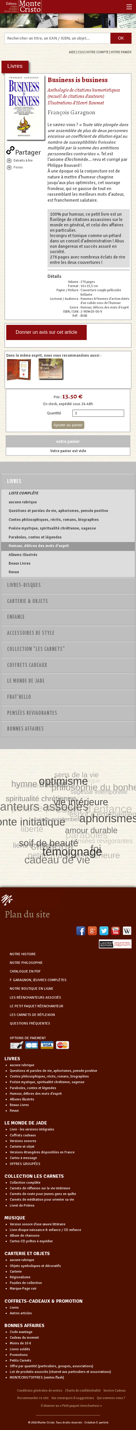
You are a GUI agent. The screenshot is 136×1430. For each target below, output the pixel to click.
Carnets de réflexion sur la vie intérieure (40, 1188)
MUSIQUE (14, 1218)
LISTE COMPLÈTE (23, 493)
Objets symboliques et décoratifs (35, 1266)
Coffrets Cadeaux (27, 665)
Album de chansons (24, 1235)
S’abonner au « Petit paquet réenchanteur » (71, 1406)
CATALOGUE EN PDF (25, 971)
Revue (14, 572)
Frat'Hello (19, 697)
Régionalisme (20, 1277)
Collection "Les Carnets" (36, 649)
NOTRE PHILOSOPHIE (26, 963)
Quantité (54, 413)
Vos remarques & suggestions (72, 1398)
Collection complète (25, 1182)
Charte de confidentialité (83, 1391)
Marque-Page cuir (23, 1288)
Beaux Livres (20, 563)
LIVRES (12, 1059)
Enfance (16, 617)
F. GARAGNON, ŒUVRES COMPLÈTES (38, 980)
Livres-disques (24, 585)
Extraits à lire (23, 160)
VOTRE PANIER (121, 52)
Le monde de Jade (26, 681)
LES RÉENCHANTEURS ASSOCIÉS (35, 997)
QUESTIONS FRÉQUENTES (30, 1023)
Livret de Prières (22, 1205)
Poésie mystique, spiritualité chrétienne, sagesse (52, 528)
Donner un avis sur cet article (46, 332)
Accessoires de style (31, 633)
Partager (28, 151)
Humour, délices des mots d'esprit (39, 546)
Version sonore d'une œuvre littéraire (37, 1224)
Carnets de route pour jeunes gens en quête (43, 1194)
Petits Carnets (20, 1360)
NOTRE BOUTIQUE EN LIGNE (31, 988)
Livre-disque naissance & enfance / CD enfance (45, 1230)
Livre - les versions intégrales (32, 1129)
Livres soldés (20, 1349)
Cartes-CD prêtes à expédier (31, 1241)
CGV (81, 52)
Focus (18, 167)
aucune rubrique (23, 502)
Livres (14, 481)
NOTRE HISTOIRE (23, 954)
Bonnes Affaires (25, 729)
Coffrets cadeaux (23, 1135)
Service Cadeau (114, 1391)
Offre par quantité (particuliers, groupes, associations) (51, 1366)
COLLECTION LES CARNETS (34, 1176)
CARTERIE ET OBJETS (27, 1254)
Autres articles (21, 1313)
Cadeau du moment (24, 1337)
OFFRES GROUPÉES (25, 1164)
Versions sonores (23, 1141)
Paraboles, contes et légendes (35, 537)
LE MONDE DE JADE (25, 1123)
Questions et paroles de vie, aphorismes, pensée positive (58, 510)
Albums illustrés (23, 554)
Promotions (19, 1355)
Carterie (16, 1271)
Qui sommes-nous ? (111, 1398)
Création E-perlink (96, 1422)
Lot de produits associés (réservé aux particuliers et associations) (60, 1372)
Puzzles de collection (26, 1283)
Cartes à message (23, 1158)
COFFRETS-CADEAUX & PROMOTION (43, 1301)
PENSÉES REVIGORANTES (32, 713)
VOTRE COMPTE (97, 52)
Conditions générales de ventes (39, 1391)
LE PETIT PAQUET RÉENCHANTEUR (36, 1006)
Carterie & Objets (27, 601)
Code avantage (21, 1332)
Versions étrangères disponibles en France (42, 1152)
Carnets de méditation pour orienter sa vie (42, 1199)
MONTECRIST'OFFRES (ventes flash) (37, 1377)
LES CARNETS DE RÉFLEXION (32, 1015)
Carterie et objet (22, 1146)
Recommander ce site (33, 1398)
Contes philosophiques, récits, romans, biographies (54, 519)
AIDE (72, 52)
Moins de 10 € (20, 1343)
